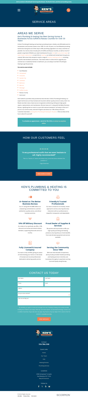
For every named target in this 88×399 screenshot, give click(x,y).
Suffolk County (23, 90)
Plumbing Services (44, 366)
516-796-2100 (44, 344)
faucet (59, 53)
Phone (19, 283)
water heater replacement (25, 55)
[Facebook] (39, 386)
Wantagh (22, 88)
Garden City (22, 78)
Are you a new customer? (24, 293)
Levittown (22, 80)
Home (44, 352)
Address (20, 288)
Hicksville (22, 75)
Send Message (44, 319)
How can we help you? (23, 298)
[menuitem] (20, 396)
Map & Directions (44, 378)
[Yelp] (46, 386)
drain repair (64, 53)
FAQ (44, 359)
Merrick (21, 85)
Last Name (47, 278)
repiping (43, 55)
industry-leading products (54, 57)
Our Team (44, 356)
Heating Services (44, 362)
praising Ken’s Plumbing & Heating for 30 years (43, 112)
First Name (20, 278)
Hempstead (22, 73)
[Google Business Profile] (49, 386)
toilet (53, 53)
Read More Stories (44, 174)
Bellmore (22, 83)
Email (46, 283)
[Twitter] (42, 386)
